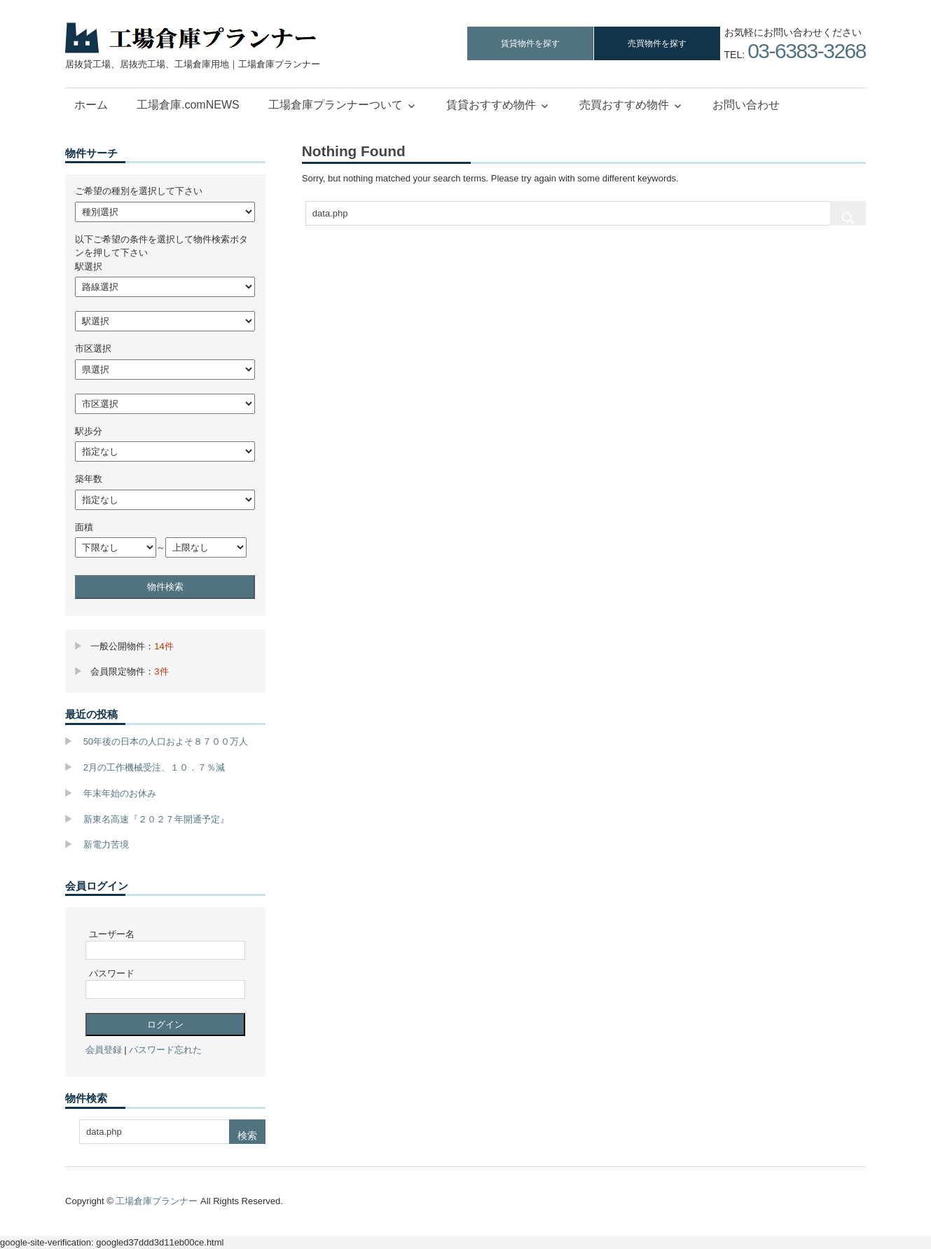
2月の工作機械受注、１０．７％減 (154, 767)
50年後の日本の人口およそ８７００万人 (165, 741)
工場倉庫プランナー (157, 1201)
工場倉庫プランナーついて (335, 105)
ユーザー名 (112, 934)
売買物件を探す (657, 43)
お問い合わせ (746, 105)
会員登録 (103, 1049)
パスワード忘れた (165, 1049)
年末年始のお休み (119, 793)
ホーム (91, 105)
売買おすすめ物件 (624, 105)
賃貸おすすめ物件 (491, 105)
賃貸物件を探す (530, 43)
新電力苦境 (106, 844)
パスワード (112, 973)
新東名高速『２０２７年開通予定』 (156, 819)
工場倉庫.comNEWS (188, 105)
